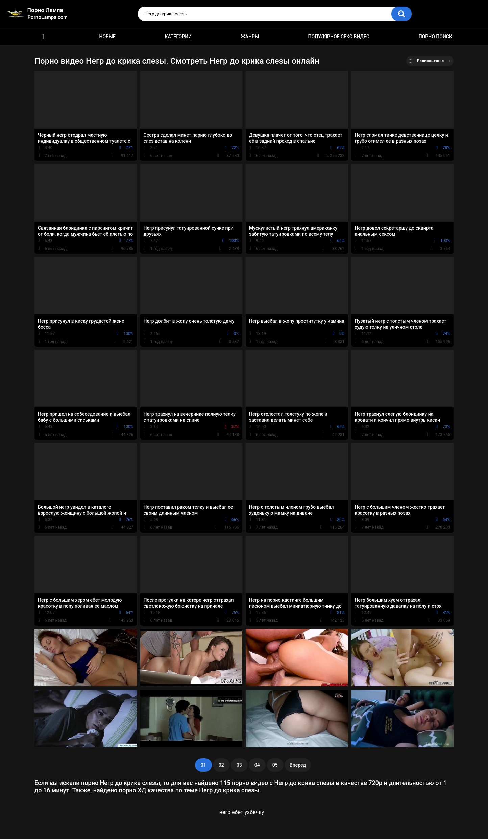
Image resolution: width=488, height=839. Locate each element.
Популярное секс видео (339, 36)
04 (257, 765)
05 (275, 765)
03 (239, 765)
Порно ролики (42, 36)
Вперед (298, 765)
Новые (107, 36)
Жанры (250, 36)
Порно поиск (435, 36)
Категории (178, 36)
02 (221, 765)
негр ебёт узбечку (241, 812)
